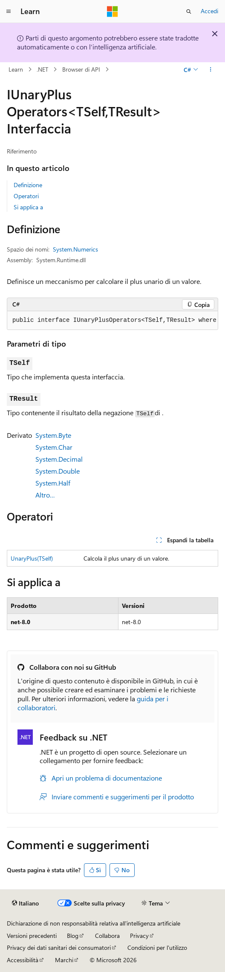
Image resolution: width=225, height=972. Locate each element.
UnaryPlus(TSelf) (32, 558)
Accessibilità (22, 960)
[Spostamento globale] (8, 11)
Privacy (139, 936)
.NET (42, 69)
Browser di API (81, 69)
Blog (72, 936)
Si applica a (28, 207)
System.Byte (53, 435)
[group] (112, 320)
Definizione (28, 185)
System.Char (53, 447)
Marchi (64, 960)
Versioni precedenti (32, 936)
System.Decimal (59, 458)
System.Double (57, 470)
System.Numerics (75, 249)
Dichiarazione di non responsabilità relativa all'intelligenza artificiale (93, 923)
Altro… (45, 494)
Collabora (107, 936)
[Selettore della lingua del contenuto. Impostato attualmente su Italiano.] (25, 903)
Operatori (26, 196)
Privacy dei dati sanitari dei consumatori (59, 947)
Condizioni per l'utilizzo (157, 947)
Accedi (209, 11)
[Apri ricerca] (188, 11)
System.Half (52, 482)
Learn (16, 69)
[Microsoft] (112, 11)
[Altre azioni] (210, 69)
